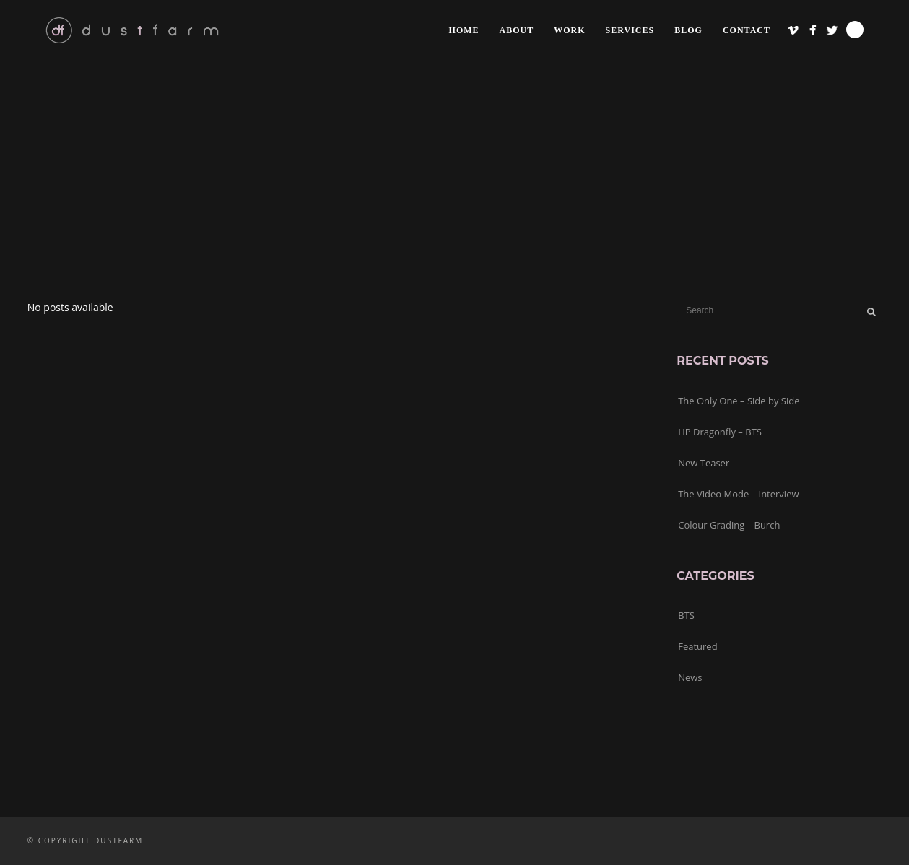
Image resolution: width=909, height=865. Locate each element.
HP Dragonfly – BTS (720, 431)
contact (746, 30)
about (517, 30)
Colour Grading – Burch (729, 524)
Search (855, 29)
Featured (697, 646)
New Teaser (703, 462)
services (630, 30)
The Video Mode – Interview (738, 493)
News (690, 677)
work (569, 30)
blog (688, 30)
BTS (686, 615)
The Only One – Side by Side (738, 400)
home (464, 30)
